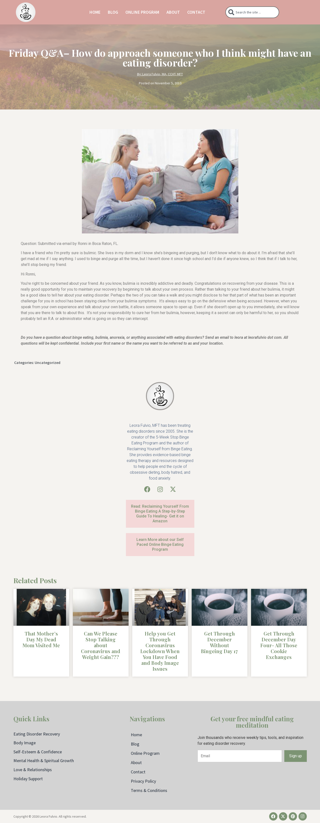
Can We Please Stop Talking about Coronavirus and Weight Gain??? (100, 645)
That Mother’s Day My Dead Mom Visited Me (41, 639)
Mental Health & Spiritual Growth (43, 760)
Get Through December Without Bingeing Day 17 (219, 642)
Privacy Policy (143, 781)
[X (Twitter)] (173, 489)
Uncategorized (47, 362)
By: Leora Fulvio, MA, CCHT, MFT (160, 74)
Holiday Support (28, 778)
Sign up (295, 756)
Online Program (142, 12)
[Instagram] (160, 489)
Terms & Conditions (149, 790)
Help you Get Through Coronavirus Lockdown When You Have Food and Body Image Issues (160, 651)
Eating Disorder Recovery (36, 734)
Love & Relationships (32, 769)
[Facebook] (147, 489)
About (173, 12)
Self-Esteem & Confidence (37, 752)
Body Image (24, 743)
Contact (196, 12)
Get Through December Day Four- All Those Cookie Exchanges (278, 645)
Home (94, 12)
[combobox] (252, 12)
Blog (113, 12)
